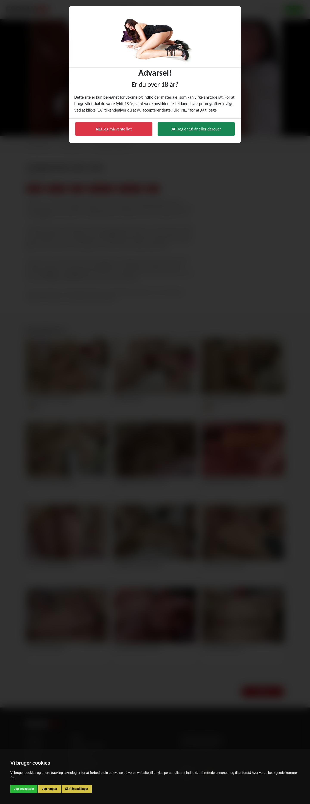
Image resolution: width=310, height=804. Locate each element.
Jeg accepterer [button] (24, 788)
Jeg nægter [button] (49, 788)
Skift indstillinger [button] (76, 788)
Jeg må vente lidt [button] (114, 129)
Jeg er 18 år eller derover (196, 129)
